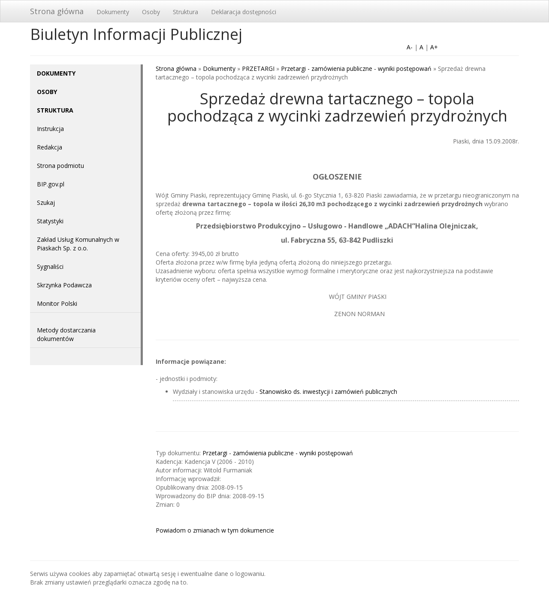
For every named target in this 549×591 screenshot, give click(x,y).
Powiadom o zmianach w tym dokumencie (215, 530)
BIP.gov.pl (50, 184)
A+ (434, 47)
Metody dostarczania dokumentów (66, 334)
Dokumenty (113, 12)
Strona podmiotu (60, 165)
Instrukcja (50, 129)
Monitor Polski (57, 303)
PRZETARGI (258, 68)
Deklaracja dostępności (243, 12)
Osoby (151, 12)
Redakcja (49, 147)
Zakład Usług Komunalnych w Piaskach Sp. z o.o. (78, 243)
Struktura (185, 12)
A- (410, 47)
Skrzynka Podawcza (64, 285)
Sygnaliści (50, 266)
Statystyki (50, 221)
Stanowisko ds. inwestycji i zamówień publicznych (328, 391)
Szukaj (46, 202)
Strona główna (57, 11)
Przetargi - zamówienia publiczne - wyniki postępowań (356, 68)
